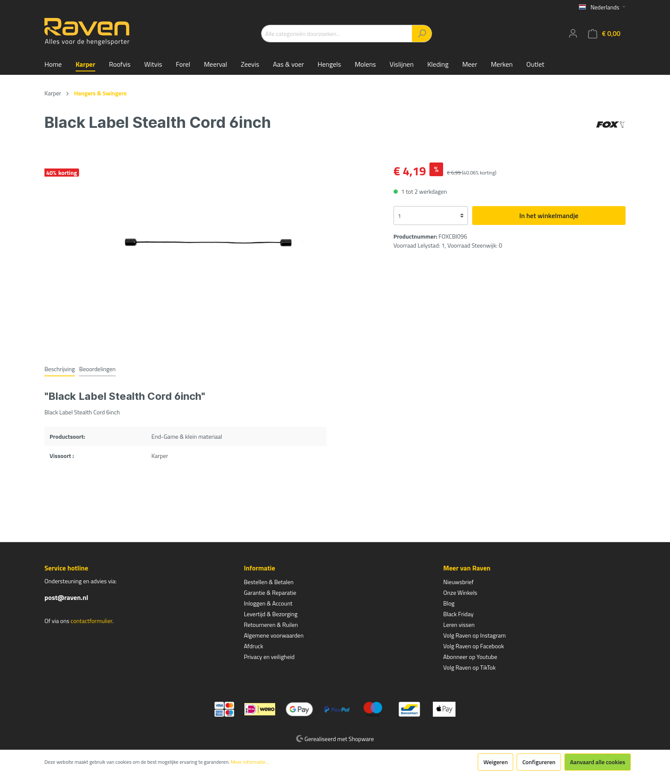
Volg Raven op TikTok (469, 667)
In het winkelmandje (548, 215)
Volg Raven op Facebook (473, 645)
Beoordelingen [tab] (97, 368)
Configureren (538, 761)
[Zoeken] (422, 33)
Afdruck (253, 645)
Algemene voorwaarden (274, 635)
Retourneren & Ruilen (271, 624)
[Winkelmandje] (604, 33)
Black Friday (458, 613)
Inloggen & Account (268, 603)
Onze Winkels (460, 592)
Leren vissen (459, 624)
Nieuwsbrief (458, 581)
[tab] (59, 368)
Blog (448, 603)
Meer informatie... (250, 762)
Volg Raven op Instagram (474, 635)
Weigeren (495, 761)
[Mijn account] (573, 33)
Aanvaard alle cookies (597, 761)
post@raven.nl (66, 597)
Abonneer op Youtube (470, 656)
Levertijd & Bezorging (271, 613)
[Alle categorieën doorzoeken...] (336, 33)
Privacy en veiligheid (269, 656)
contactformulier (91, 620)
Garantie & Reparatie (270, 592)
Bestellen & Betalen (269, 581)
